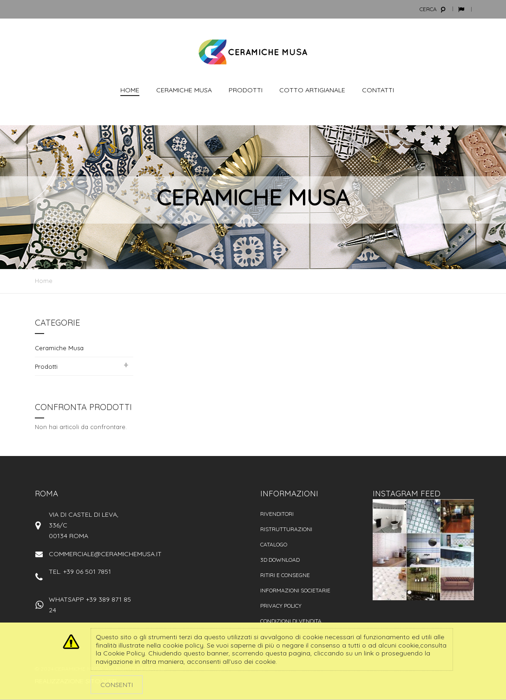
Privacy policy (281, 605)
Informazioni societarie (295, 590)
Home (44, 280)
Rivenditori (277, 513)
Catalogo (273, 544)
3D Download (280, 559)
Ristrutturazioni (286, 529)
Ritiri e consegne (285, 575)
